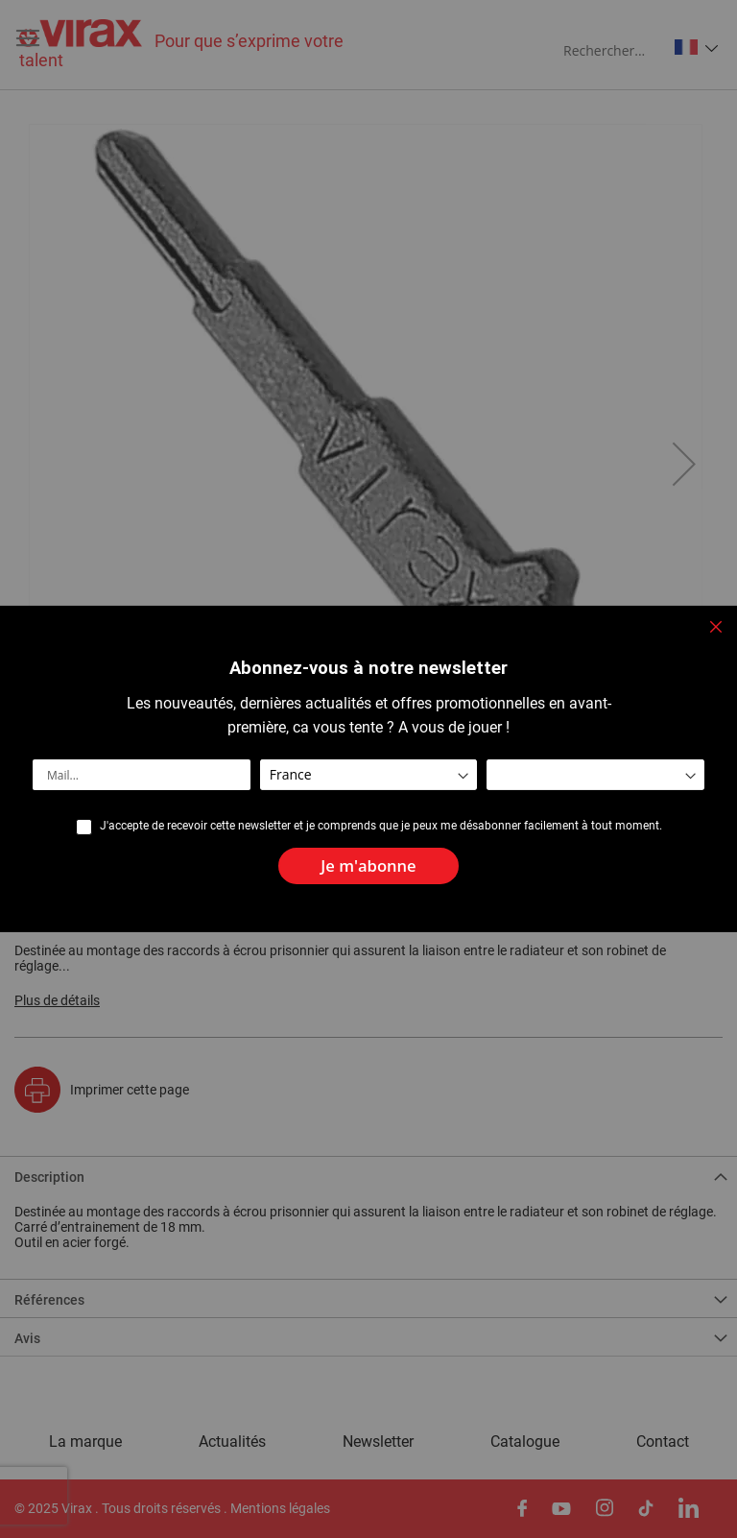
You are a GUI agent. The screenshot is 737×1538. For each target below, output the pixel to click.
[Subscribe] (368, 866)
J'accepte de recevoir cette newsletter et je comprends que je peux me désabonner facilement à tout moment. (381, 825)
